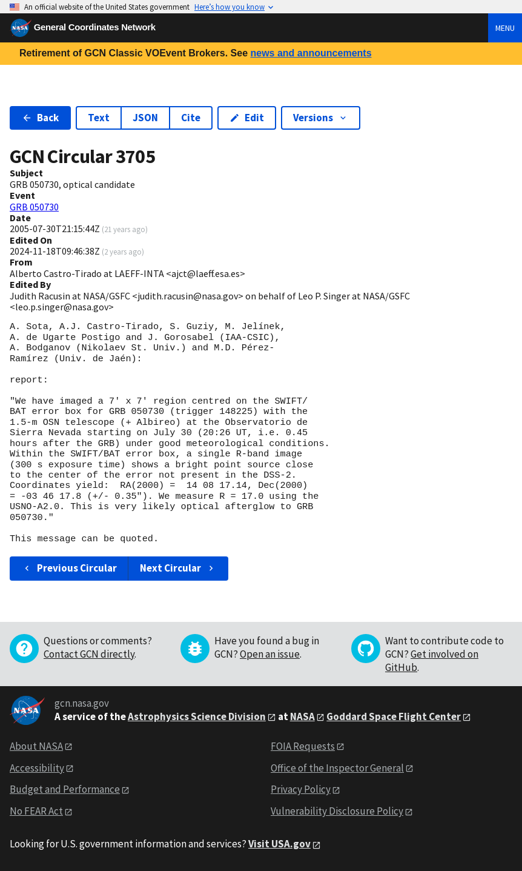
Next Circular (178, 568)
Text (99, 117)
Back (40, 117)
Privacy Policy (301, 789)
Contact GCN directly (89, 654)
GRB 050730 (34, 207)
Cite (190, 117)
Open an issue (270, 654)
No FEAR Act (36, 811)
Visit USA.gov (279, 843)
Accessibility (37, 768)
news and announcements (310, 53)
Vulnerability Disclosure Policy (337, 811)
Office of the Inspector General (337, 768)
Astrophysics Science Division (197, 716)
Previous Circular (69, 568)
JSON (145, 117)
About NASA (36, 746)
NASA (302, 716)
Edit (247, 117)
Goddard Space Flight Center (393, 716)
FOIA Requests (303, 746)
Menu (505, 27)
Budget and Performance (65, 789)
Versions (320, 117)
